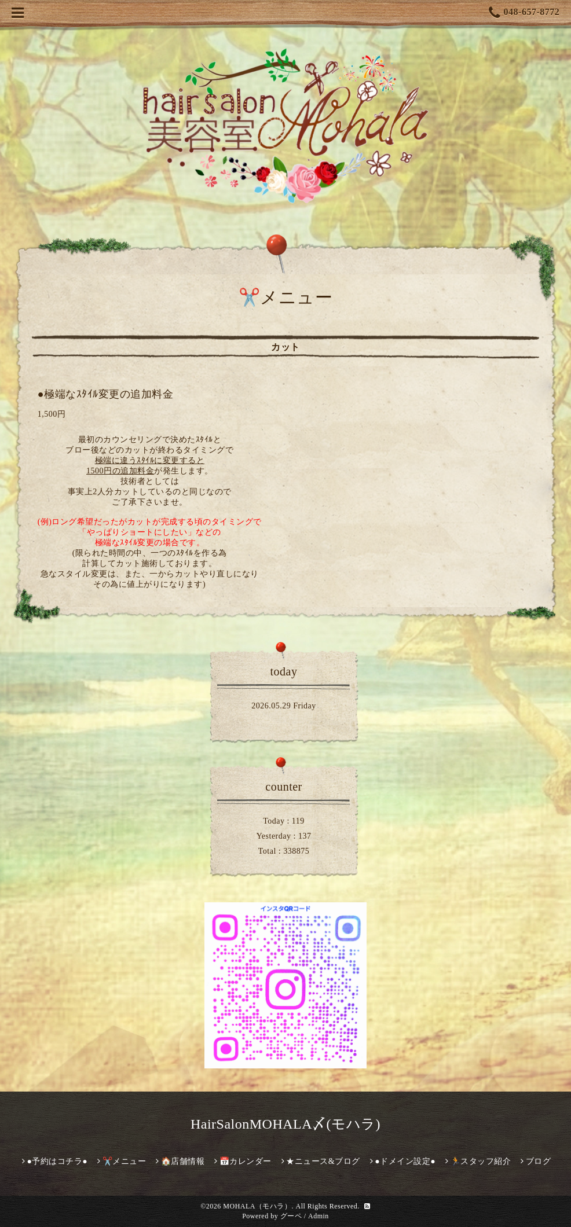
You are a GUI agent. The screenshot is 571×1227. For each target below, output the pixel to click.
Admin (318, 1216)
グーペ (291, 1216)
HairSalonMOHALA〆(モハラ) (285, 1124)
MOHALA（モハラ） (257, 1206)
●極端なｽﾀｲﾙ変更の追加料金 (105, 394)
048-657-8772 (524, 13)
